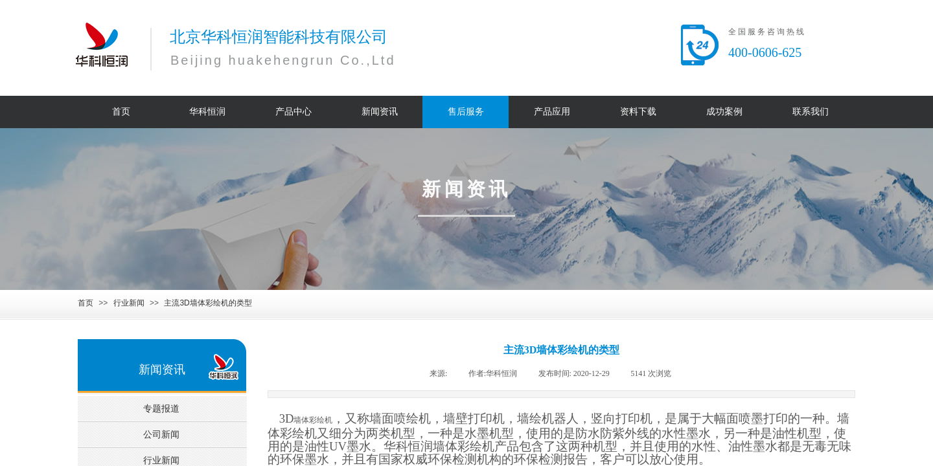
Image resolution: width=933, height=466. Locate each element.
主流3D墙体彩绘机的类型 (207, 302)
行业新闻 (128, 302)
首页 (85, 302)
